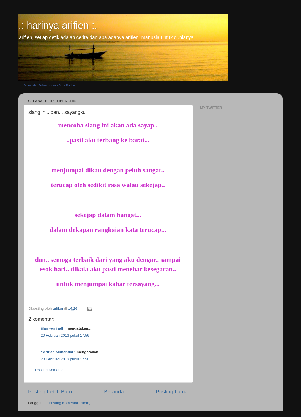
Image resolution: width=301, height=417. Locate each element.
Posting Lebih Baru (50, 391)
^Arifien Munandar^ (58, 352)
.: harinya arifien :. (57, 25)
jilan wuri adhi (53, 328)
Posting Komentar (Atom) (70, 403)
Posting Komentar (50, 370)
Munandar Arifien (35, 85)
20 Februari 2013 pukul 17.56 (65, 335)
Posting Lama (172, 391)
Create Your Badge (62, 85)
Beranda (114, 391)
